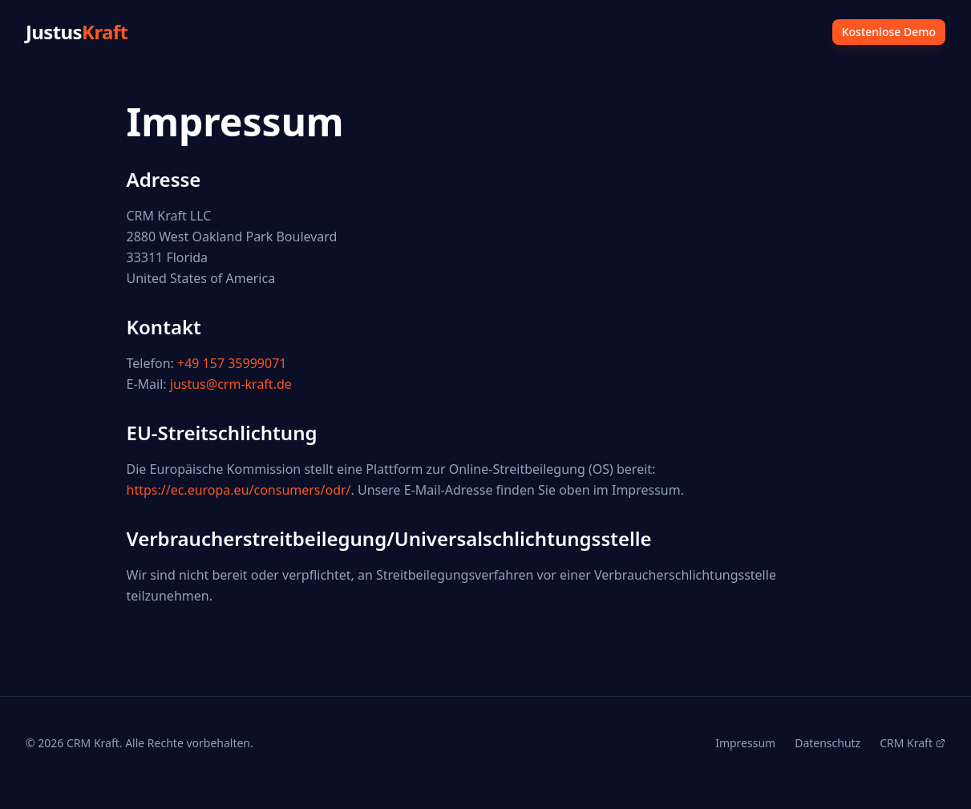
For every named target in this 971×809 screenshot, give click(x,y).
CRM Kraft (912, 742)
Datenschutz (827, 742)
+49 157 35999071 (231, 363)
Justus (76, 32)
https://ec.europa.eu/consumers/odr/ (239, 490)
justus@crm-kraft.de (231, 384)
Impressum (745, 742)
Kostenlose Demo (889, 31)
